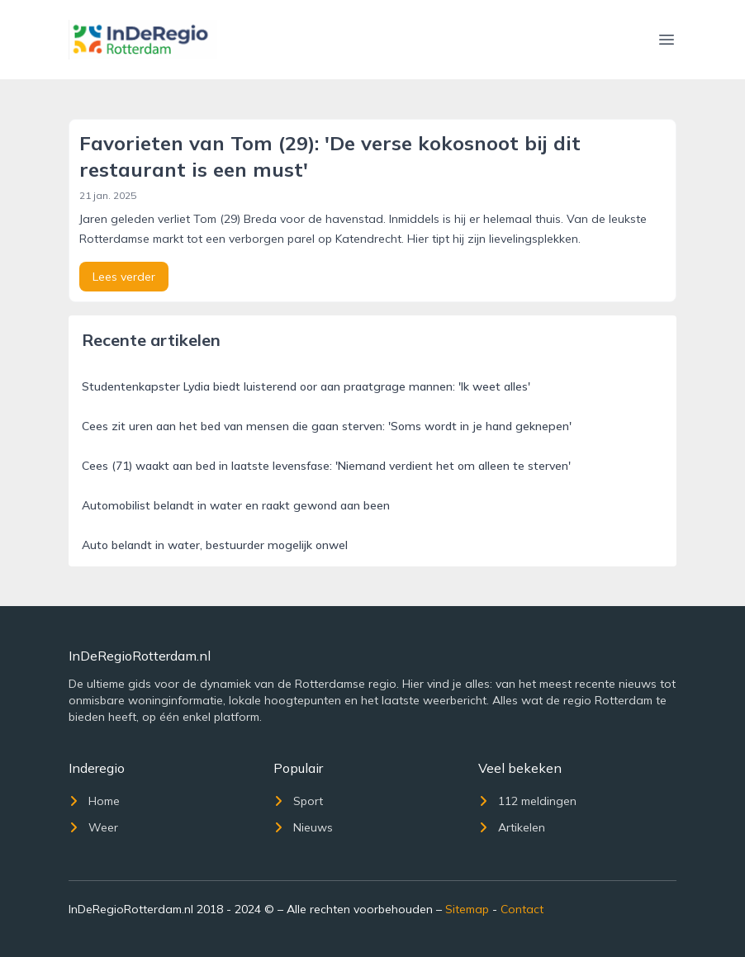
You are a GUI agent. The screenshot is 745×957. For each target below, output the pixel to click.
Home (94, 801)
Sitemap (467, 909)
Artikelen (511, 827)
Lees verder (124, 276)
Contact (522, 909)
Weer (93, 827)
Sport (298, 801)
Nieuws (303, 827)
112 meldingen (527, 801)
